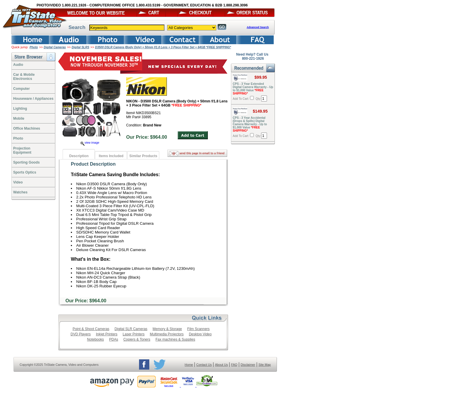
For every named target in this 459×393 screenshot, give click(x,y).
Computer (21, 89)
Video (18, 182)
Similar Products (143, 156)
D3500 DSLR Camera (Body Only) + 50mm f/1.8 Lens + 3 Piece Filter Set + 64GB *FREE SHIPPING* (163, 47)
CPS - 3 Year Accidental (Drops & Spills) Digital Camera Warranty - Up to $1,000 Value (250, 124)
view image (90, 142)
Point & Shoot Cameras (91, 329)
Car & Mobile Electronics (24, 77)
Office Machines (26, 128)
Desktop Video (200, 334)
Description (78, 156)
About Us (221, 364)
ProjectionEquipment (22, 150)
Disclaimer (248, 364)
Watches (20, 192)
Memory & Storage (167, 329)
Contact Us (204, 364)
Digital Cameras (55, 47)
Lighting (20, 109)
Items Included (111, 156)
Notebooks (95, 339)
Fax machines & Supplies (175, 339)
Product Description (93, 164)
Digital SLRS (80, 47)
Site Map (264, 364)
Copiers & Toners (136, 339)
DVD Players (81, 334)
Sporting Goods (26, 162)
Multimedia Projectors (167, 334)
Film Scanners (198, 329)
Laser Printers (134, 334)
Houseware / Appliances (33, 99)
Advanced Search (258, 27)
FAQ (234, 364)
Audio (18, 65)
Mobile (18, 118)
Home (189, 364)
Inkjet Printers (106, 334)
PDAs (113, 339)
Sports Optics (24, 172)
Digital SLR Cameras (130, 329)
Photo (34, 47)
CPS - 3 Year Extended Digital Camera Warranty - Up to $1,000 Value (253, 88)
